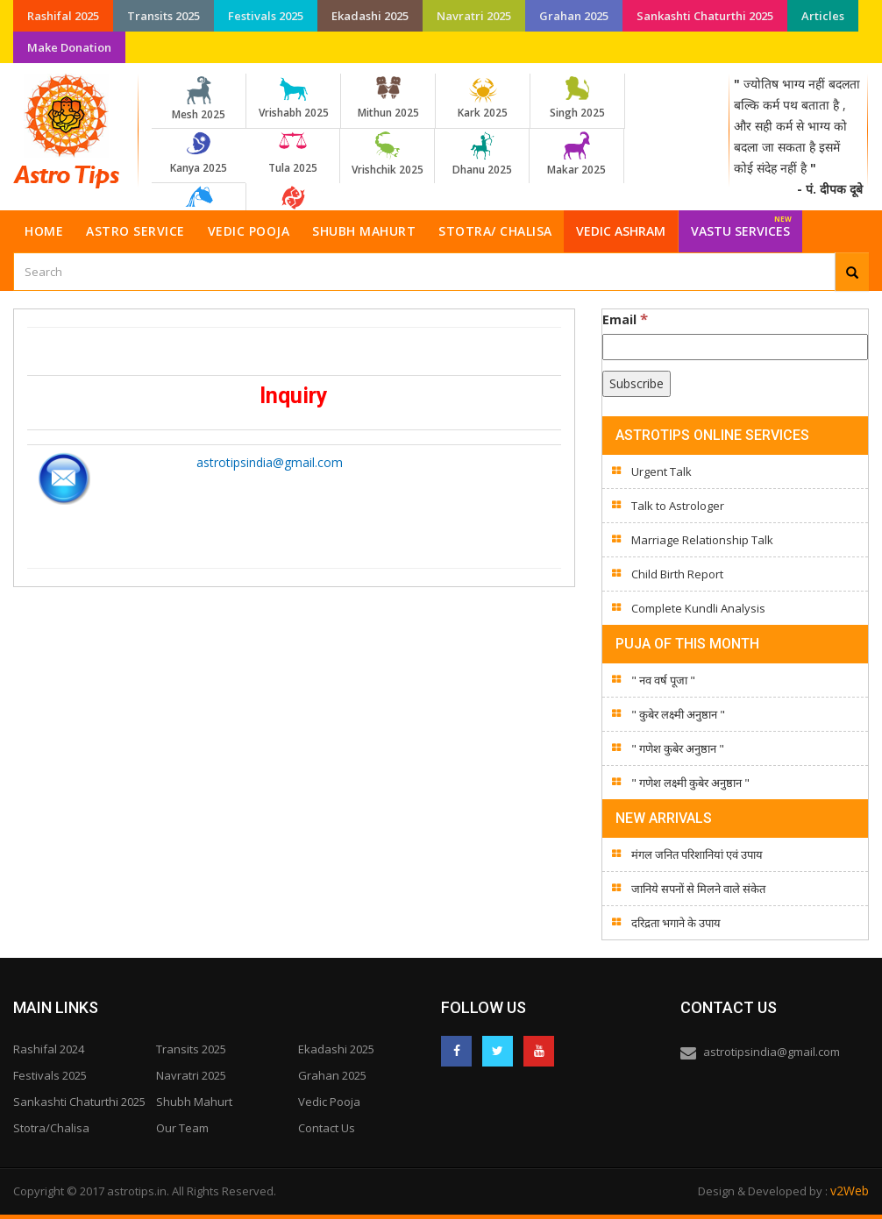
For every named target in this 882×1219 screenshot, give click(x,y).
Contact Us (326, 1128)
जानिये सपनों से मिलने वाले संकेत (698, 889)
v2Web (849, 1190)
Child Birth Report (677, 574)
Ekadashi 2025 (370, 16)
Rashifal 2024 (48, 1049)
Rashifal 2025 (63, 16)
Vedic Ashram (620, 231)
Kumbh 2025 (198, 208)
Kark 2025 (483, 98)
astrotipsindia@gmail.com (269, 462)
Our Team (182, 1128)
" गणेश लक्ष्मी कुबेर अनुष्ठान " (690, 782)
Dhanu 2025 (482, 154)
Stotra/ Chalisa (495, 231)
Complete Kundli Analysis (698, 608)
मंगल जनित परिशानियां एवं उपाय (697, 854)
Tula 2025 (292, 153)
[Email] (735, 347)
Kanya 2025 (198, 153)
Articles (822, 16)
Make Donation (69, 47)
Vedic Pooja (249, 231)
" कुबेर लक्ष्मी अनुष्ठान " (678, 714)
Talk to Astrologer (677, 506)
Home (44, 231)
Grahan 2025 (573, 16)
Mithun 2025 (388, 98)
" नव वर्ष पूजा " (663, 680)
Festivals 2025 (265, 16)
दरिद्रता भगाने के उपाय (676, 923)
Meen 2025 (293, 208)
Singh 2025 (577, 98)
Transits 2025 (163, 16)
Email (625, 319)
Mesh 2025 (198, 99)
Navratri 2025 (474, 16)
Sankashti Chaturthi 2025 (705, 16)
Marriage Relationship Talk (702, 540)
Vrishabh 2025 (293, 98)
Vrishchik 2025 (387, 154)
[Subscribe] (636, 384)
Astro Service (135, 231)
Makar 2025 (576, 154)
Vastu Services (741, 224)
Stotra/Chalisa (51, 1128)
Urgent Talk (661, 471)
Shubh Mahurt (364, 231)
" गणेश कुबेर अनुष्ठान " (677, 748)
